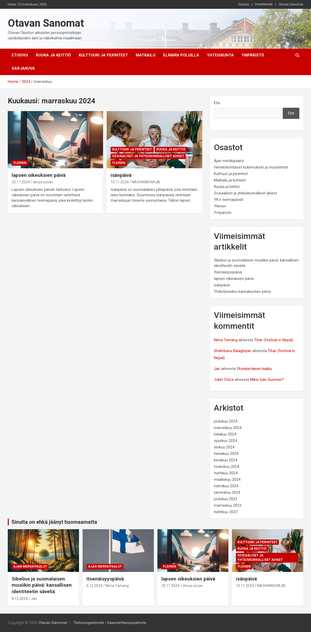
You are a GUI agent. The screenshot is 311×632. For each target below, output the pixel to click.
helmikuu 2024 (226, 486)
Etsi (217, 102)
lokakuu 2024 (225, 434)
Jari (217, 368)
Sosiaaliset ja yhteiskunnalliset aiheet (148, 156)
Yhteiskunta (220, 55)
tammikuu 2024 (227, 492)
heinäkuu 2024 (226, 453)
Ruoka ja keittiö (53, 55)
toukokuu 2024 (226, 466)
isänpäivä (121, 175)
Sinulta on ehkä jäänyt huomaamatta (54, 522)
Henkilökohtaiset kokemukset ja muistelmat (251, 167)
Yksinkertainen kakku (254, 368)
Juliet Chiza (224, 379)
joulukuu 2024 (225, 421)
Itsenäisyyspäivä (228, 272)
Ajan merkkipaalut (229, 160)
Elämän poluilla (181, 55)
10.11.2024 (120, 182)
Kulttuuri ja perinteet (103, 55)
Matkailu (145, 55)
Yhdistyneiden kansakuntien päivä (242, 291)
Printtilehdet (264, 4)
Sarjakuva (23, 68)
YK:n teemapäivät (228, 199)
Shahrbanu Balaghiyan (232, 350)
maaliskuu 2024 (227, 479)
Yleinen (19, 163)
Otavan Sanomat (291, 4)
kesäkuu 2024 (225, 460)
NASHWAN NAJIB (146, 182)
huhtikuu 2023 (225, 512)
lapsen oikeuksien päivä (39, 175)
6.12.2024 (94, 586)
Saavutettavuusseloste (126, 622)
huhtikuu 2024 (225, 473)
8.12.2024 (20, 599)
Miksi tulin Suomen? (267, 379)
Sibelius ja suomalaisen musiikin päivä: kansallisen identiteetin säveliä (42, 585)
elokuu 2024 (224, 447)
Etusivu (243, 4)
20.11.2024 (21, 182)
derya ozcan (43, 182)
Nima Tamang (225, 340)
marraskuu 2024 (227, 427)
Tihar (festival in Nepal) (273, 340)
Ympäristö (253, 55)
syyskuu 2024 (225, 440)
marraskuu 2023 (227, 505)
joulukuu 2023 (225, 499)
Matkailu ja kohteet (230, 180)
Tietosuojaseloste (88, 622)
